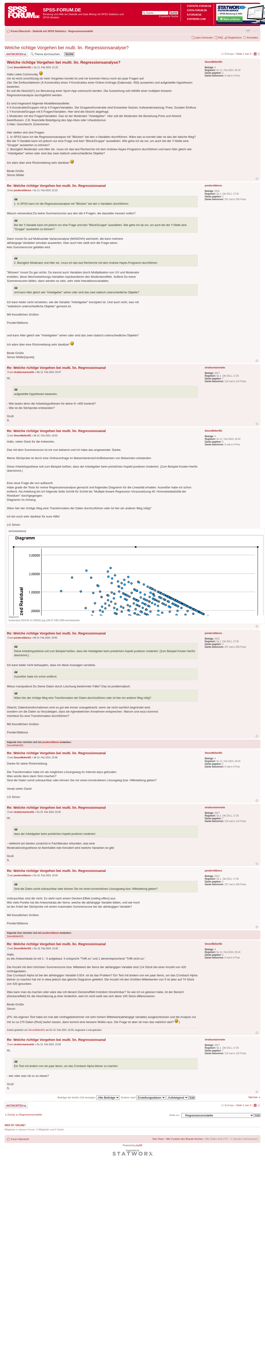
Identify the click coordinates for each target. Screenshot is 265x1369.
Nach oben (257, 178)
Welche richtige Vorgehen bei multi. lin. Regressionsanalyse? (67, 47)
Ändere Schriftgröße (254, 30)
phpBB (138, 1145)
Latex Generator (204, 37)
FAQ (220, 37)
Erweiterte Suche (168, 16)
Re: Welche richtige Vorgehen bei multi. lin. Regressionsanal (56, 186)
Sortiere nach (143, 1097)
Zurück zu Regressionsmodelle (24, 1114)
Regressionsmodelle (80, 31)
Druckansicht (247, 30)
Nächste (253, 1097)
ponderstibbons (22, 190)
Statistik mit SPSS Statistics (49, 31)
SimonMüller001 (22, 67)
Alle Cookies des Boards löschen (184, 1139)
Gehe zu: (174, 1115)
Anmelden (252, 37)
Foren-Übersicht (20, 31)
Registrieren (235, 37)
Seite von (243, 53)
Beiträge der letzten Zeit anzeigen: (89, 1097)
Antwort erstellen (16, 54)
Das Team (158, 1139)
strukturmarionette (24, 372)
